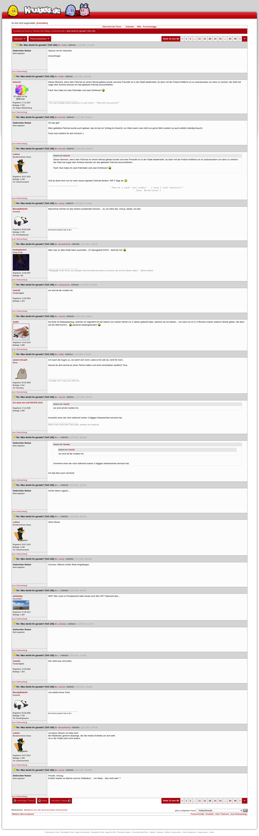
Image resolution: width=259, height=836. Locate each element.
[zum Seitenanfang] (19, 71)
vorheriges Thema (24, 800)
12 (205, 38)
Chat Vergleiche (189, 832)
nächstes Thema (61, 800)
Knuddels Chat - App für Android (75, 832)
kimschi (66, 156)
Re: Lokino (59, 203)
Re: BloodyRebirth (62, 244)
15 (220, 38)
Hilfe (139, 27)
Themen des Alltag (41, 31)
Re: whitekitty (60, 624)
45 (230, 38)
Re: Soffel (62, 45)
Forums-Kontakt (197, 814)
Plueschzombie (61, 810)
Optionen (20, 38)
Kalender (130, 27)
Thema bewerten (40, 38)
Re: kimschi (59, 117)
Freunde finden (123, 832)
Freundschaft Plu (140, 832)
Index (42, 800)
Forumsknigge (150, 27)
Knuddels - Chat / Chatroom (217, 814)
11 (199, 38)
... (195, 38)
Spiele (152, 832)
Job (211, 832)
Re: (56, 437)
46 (235, 38)
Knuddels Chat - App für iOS (103, 832)
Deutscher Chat (52, 832)
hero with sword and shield (44, 810)
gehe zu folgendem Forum (185, 811)
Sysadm (66, 444)
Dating (160, 832)
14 (215, 38)
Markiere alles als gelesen (23, 814)
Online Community (173, 832)
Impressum (203, 832)
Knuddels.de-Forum (21, 31)
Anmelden (42, 23)
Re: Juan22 (59, 316)
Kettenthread (58, 31)
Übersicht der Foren (111, 27)
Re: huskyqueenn (62, 285)
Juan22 (66, 404)
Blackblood (28, 810)
